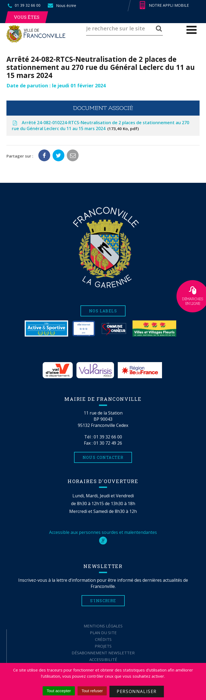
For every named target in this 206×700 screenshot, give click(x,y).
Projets (103, 646)
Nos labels (103, 310)
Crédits (103, 639)
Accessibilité (103, 659)
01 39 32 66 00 (108, 437)
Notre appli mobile (164, 5)
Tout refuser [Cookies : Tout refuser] (92, 690)
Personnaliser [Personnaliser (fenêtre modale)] (137, 691)
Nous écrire (61, 5)
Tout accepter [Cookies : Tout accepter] (59, 690)
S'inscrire (103, 600)
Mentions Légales (103, 625)
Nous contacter (103, 457)
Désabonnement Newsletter (103, 652)
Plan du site (103, 632)
